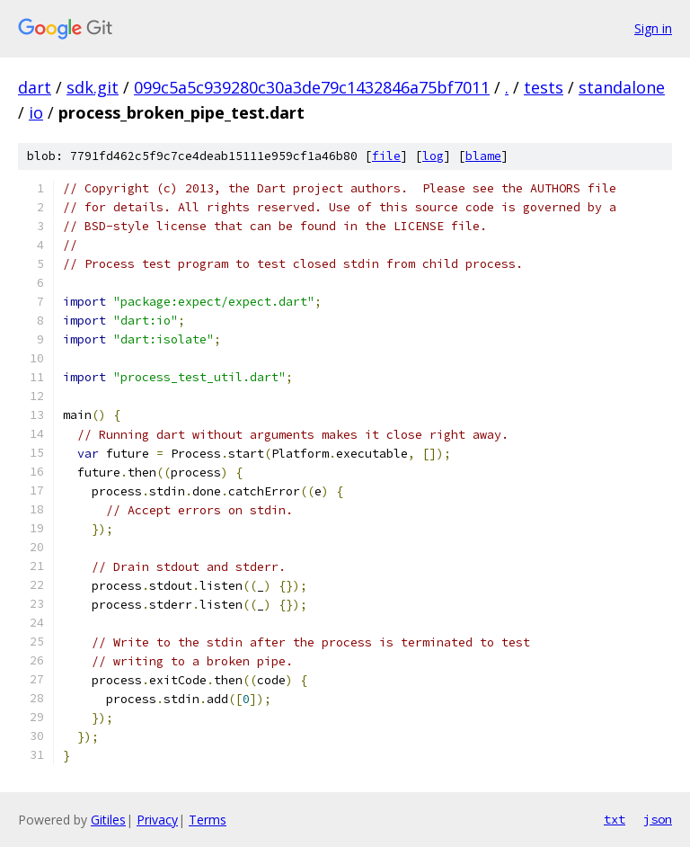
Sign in (653, 28)
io (36, 112)
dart (34, 87)
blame (483, 156)
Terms (207, 819)
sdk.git (92, 87)
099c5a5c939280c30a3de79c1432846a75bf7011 (312, 87)
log (433, 156)
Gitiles (108, 819)
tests (543, 87)
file (386, 156)
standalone (622, 87)
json (657, 819)
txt (614, 819)
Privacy (157, 819)
